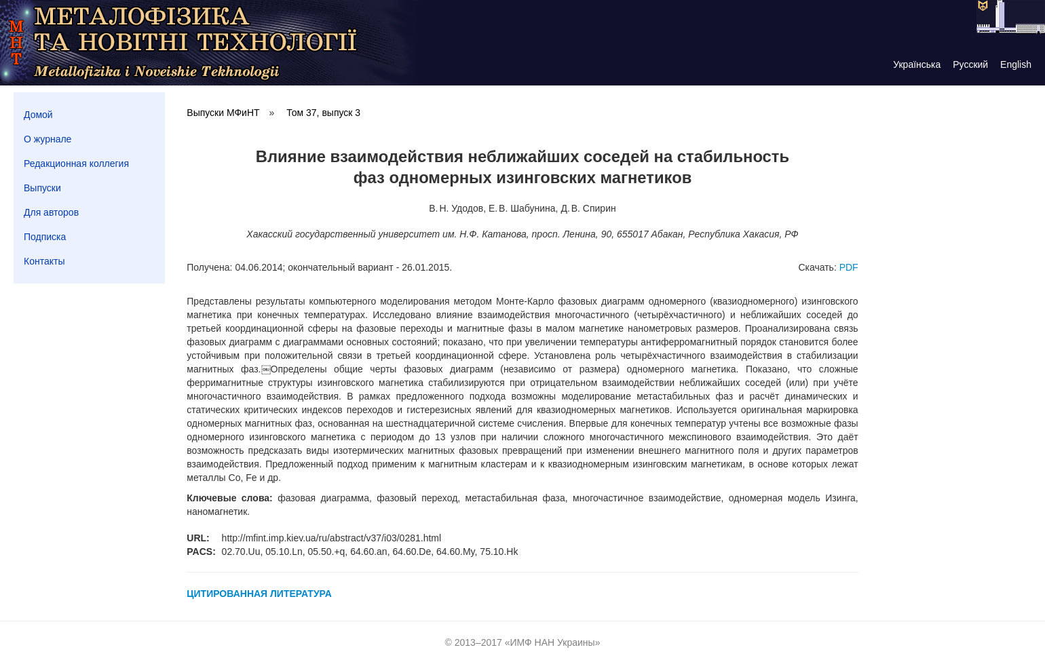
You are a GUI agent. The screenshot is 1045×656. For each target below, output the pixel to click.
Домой (38, 114)
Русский (970, 64)
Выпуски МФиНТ (223, 112)
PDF (848, 267)
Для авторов (51, 212)
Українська (916, 64)
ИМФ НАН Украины (552, 642)
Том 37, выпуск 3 (323, 112)
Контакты (44, 261)
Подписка (45, 236)
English (1015, 64)
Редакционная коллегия (76, 163)
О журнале (47, 139)
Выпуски (42, 187)
